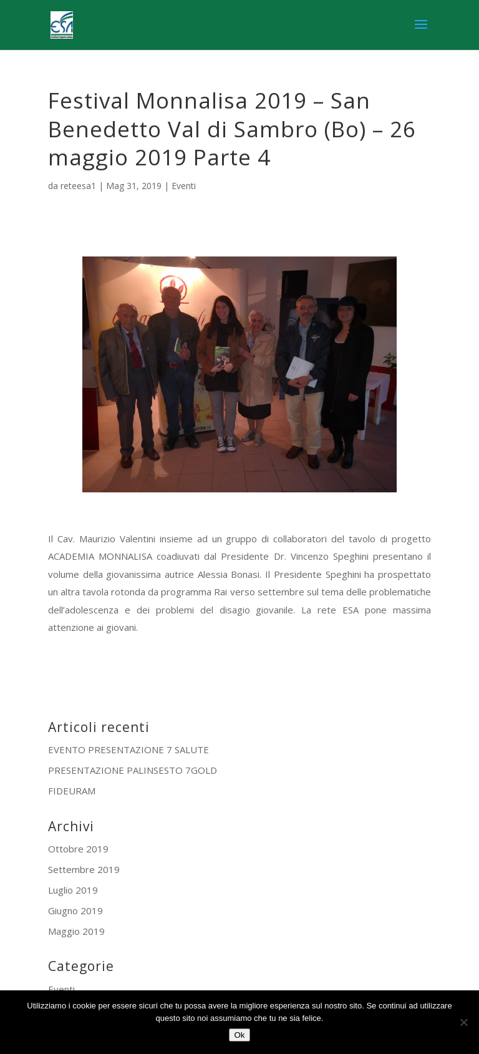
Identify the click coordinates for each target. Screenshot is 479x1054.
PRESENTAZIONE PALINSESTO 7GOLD (132, 770)
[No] (463, 1022)
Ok (239, 1035)
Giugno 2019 (75, 910)
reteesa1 (78, 186)
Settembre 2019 (84, 869)
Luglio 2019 (73, 890)
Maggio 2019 (76, 931)
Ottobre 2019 (78, 848)
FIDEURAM (71, 790)
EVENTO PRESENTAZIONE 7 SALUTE (128, 749)
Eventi (184, 186)
